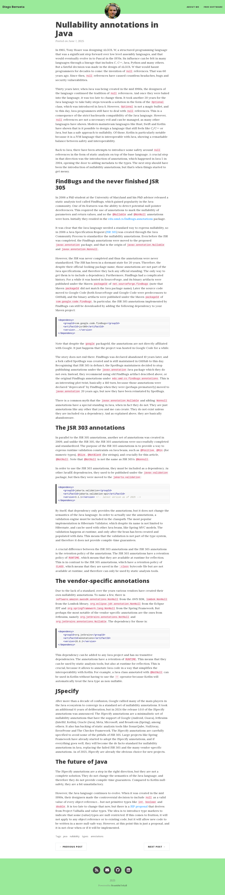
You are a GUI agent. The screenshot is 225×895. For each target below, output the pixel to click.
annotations (97, 836)
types (85, 836)
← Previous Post (71, 846)
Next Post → (156, 846)
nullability (75, 836)
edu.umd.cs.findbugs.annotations (130, 219)
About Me (193, 7)
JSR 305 (111, 232)
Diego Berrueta (13, 7)
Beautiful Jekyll (119, 885)
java (65, 836)
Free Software (213, 7)
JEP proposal (139, 806)
